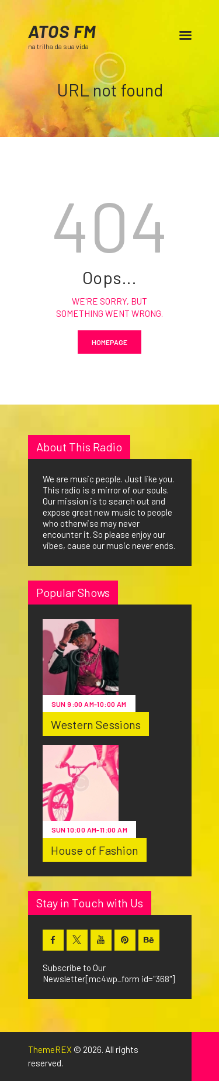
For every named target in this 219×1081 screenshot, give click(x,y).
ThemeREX (50, 1049)
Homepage (109, 342)
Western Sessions (96, 724)
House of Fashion (95, 850)
